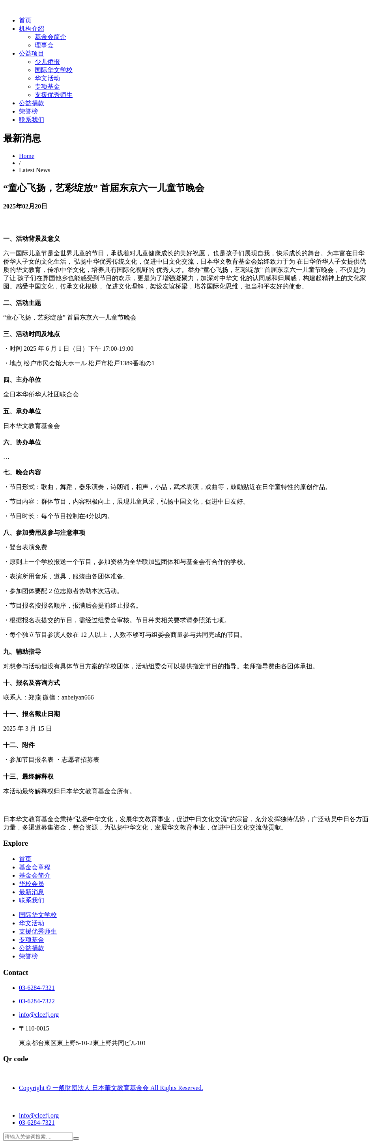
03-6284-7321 (37, 987)
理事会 (44, 45)
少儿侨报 (47, 61)
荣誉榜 (28, 111)
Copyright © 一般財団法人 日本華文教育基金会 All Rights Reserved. (111, 1087)
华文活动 (47, 78)
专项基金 (47, 86)
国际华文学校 (54, 70)
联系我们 (31, 119)
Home (26, 156)
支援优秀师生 (54, 94)
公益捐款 (31, 103)
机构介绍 (31, 28)
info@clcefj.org (39, 1014)
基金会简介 (50, 36)
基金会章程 (34, 867)
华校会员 (31, 883)
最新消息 (31, 892)
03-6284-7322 (37, 1001)
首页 (25, 20)
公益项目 (31, 53)
